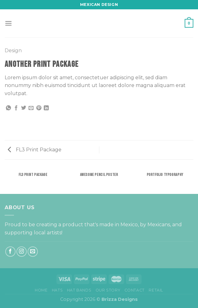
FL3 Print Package (34, 150)
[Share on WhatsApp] (8, 108)
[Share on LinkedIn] (46, 108)
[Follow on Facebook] (10, 251)
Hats (57, 290)
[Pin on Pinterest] (38, 108)
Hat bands (79, 290)
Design (13, 50)
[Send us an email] (33, 251)
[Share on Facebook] (16, 108)
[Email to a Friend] (31, 108)
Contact (134, 290)
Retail (156, 290)
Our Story (108, 290)
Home (41, 290)
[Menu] (8, 23)
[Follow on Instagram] (21, 251)
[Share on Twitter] (23, 108)
